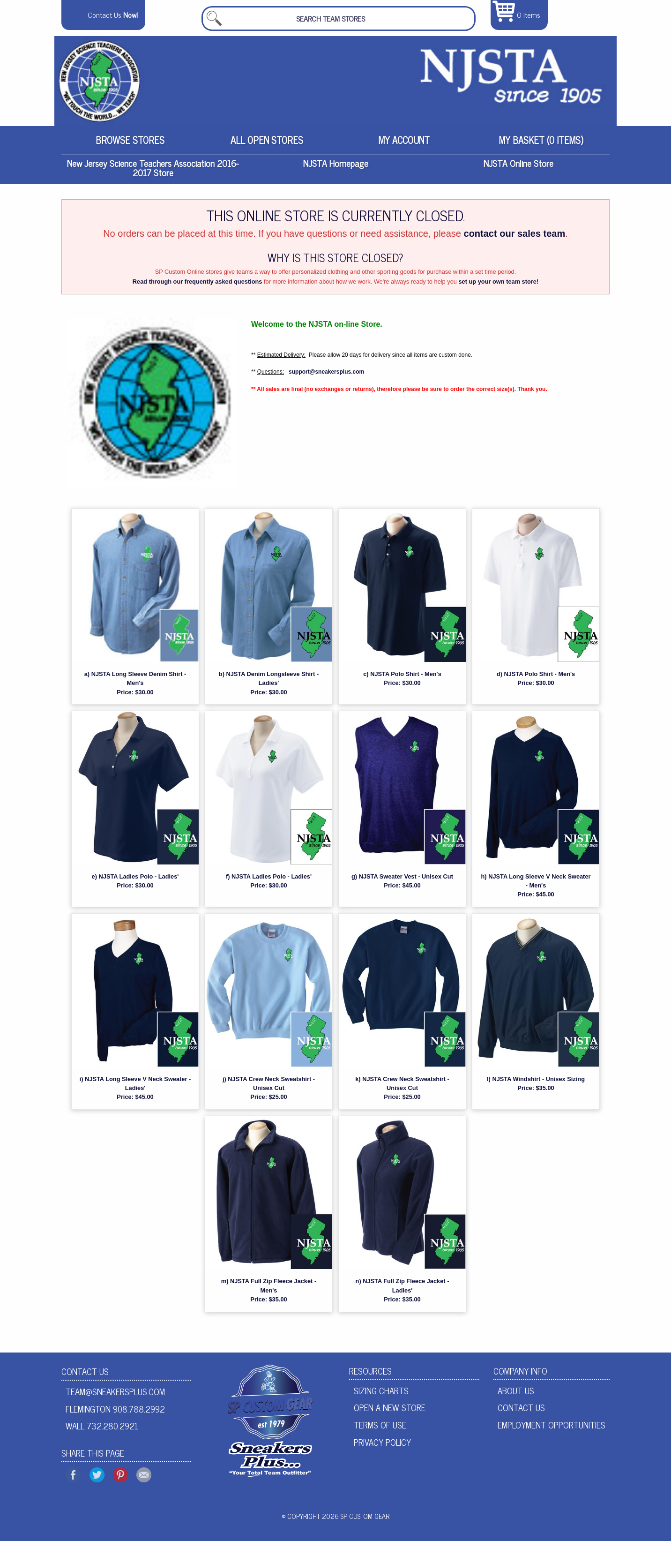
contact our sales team (515, 240)
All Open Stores (267, 146)
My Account (404, 146)
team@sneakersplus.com (115, 1398)
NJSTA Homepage (335, 170)
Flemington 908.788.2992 (115, 1415)
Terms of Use (380, 1432)
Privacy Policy (382, 1449)
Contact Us (85, 1378)
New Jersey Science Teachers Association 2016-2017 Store (153, 174)
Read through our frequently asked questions (197, 288)
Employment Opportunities (551, 1432)
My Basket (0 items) (541, 146)
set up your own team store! (498, 288)
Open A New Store (389, 1414)
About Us (516, 1397)
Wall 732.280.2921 (102, 1433)
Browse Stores (130, 146)
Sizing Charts (381, 1397)
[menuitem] (130, 146)
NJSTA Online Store (518, 170)
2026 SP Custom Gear (355, 1523)
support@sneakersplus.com (326, 379)
